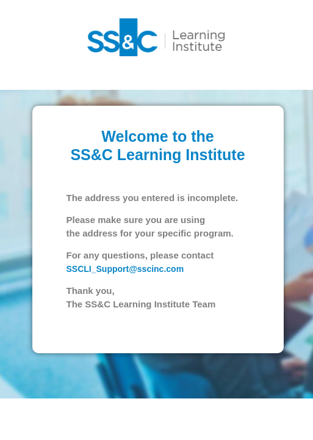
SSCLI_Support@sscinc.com (124, 284)
